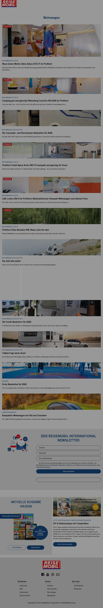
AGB (21, 589)
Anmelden (68, 471)
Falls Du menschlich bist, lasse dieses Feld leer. (59, 476)
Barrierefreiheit (25, 596)
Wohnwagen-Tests (10, 98)
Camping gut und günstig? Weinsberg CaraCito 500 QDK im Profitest (35, 101)
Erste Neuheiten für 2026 (14, 385)
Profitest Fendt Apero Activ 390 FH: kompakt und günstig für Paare (34, 165)
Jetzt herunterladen (64, 544)
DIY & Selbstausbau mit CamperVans (71, 524)
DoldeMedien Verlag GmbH (50, 603)
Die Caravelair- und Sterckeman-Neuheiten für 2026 (27, 133)
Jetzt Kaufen (17, 547)
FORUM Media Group (68, 603)
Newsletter (78, 589)
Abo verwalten (52, 589)
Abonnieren (35, 547)
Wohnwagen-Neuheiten (12, 130)
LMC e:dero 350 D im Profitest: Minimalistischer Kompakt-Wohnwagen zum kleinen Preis (45, 199)
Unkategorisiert (9, 412)
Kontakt (50, 586)
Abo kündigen (51, 592)
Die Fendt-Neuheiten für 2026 (16, 322)
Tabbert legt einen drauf (14, 353)
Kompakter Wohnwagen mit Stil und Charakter (24, 416)
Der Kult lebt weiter (11, 261)
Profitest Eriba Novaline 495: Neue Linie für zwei (25, 230)
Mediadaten (51, 596)
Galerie (5, 381)
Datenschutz (24, 592)
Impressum (23, 586)
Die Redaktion (78, 586)
